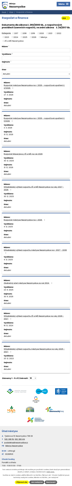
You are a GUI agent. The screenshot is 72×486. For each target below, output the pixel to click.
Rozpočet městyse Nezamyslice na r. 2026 (25, 220)
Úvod (4, 12)
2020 (41, 33)
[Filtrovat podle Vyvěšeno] (36, 58)
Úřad (11, 12)
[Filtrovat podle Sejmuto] (36, 66)
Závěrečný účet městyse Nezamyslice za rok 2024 (28, 283)
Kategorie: (6, 33)
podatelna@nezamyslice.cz (16, 442)
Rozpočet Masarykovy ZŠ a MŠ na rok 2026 (23, 154)
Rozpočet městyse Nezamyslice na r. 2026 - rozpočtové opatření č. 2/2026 (34, 86)
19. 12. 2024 (8, 325)
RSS (65, 18)
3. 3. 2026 (8, 127)
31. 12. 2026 (8, 134)
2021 (50, 33)
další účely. (51, 472)
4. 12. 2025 (8, 226)
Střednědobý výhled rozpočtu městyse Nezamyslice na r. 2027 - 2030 (35, 251)
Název (5, 46)
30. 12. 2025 (9, 160)
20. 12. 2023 (9, 358)
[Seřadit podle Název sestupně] (9, 46)
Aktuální (7, 105)
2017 (16, 33)
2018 (24, 33)
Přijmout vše (21, 482)
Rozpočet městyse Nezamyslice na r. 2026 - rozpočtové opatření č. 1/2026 (34, 119)
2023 (7, 37)
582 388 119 (9, 439)
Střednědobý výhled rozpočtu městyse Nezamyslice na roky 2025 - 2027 (34, 350)
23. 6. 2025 (8, 290)
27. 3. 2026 (8, 94)
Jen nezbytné (37, 482)
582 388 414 (20, 439)
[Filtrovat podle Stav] (36, 74)
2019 (33, 33)
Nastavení (51, 482)
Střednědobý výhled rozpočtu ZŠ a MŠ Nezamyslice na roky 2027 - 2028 (34, 188)
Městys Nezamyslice (14, 445)
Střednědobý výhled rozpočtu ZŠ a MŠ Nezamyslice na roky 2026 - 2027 (34, 317)
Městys (44, 37)
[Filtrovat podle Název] (36, 50)
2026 (34, 37)
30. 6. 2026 (8, 296)
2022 (59, 33)
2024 (16, 37)
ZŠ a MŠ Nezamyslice (14, 41)
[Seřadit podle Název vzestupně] (9, 45)
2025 (25, 37)
